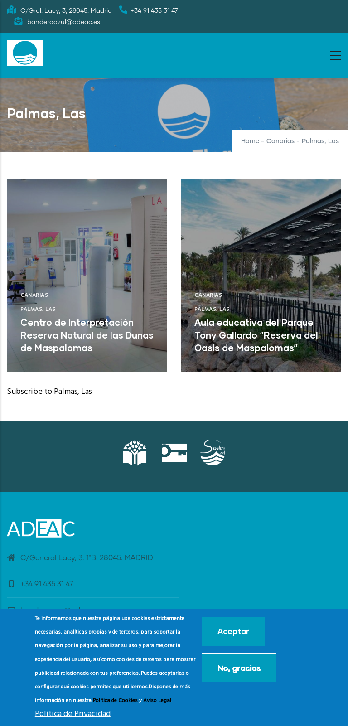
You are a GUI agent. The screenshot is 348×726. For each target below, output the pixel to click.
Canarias (280, 141)
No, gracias (239, 668)
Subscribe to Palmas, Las (49, 391)
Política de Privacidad (73, 714)
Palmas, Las (38, 309)
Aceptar (233, 631)
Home (250, 141)
